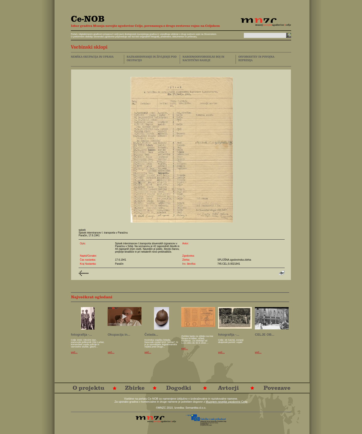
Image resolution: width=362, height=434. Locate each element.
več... (74, 352)
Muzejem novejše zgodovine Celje (227, 401)
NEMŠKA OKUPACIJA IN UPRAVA (92, 56)
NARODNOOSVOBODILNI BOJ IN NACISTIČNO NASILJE (203, 58)
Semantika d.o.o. (196, 407)
